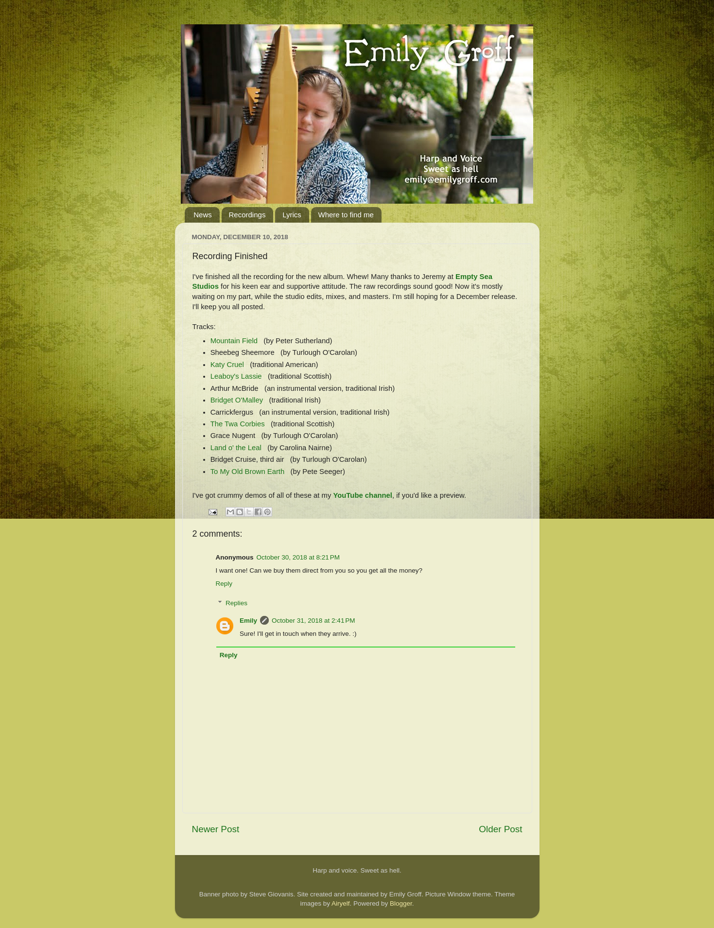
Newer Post (216, 829)
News (202, 214)
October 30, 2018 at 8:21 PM (298, 557)
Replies (236, 603)
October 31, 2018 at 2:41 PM (313, 620)
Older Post (500, 829)
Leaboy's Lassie (236, 376)
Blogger (401, 903)
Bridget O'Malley (236, 400)
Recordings (247, 214)
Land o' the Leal (235, 448)
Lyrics (291, 214)
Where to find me (346, 214)
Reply (224, 583)
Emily (248, 620)
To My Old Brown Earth (247, 471)
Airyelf (340, 903)
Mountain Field (234, 341)
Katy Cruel (227, 364)
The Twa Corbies (237, 424)
